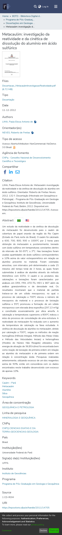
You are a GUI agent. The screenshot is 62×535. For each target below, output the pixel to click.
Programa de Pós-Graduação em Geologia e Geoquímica (30, 484)
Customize (6, 530)
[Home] (6, 6)
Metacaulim (8, 386)
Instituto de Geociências (14, 473)
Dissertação (8, 99)
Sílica (4, 393)
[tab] (19, 220)
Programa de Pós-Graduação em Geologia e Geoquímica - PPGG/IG (20, 19)
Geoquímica (8, 397)
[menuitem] (39, 6)
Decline (43, 530)
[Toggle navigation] (56, 6)
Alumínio (6, 390)
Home (5, 16)
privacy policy (37, 524)
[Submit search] (35, 6)
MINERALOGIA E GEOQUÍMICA (19, 417)
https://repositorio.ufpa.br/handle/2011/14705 (25, 507)
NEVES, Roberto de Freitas (16, 132)
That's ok (53, 530)
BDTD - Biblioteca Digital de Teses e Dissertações (26, 16)
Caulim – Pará (9, 382)
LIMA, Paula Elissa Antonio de (17, 121)
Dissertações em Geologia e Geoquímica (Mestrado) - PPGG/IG (20, 23)
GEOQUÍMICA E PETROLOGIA (18, 407)
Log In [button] (45, 6)
